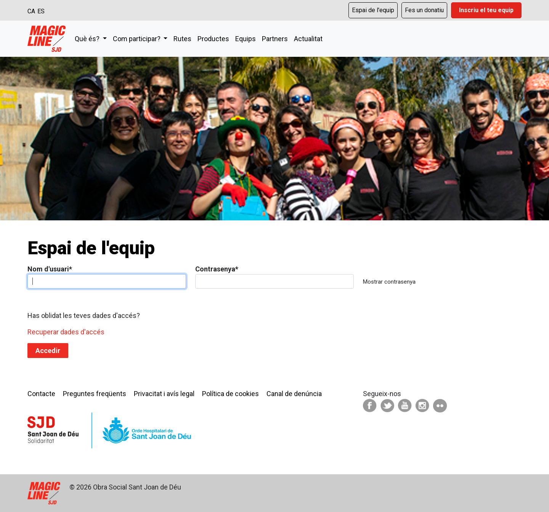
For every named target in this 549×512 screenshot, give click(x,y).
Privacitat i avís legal (164, 394)
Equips (245, 39)
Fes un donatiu (424, 10)
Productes (213, 39)
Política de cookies (230, 394)
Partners (275, 39)
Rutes (182, 39)
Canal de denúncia (294, 394)
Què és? (88, 39)
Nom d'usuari (49, 269)
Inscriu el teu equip (486, 10)
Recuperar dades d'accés (65, 332)
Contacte (41, 394)
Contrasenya (216, 269)
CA (31, 11)
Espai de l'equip (373, 10)
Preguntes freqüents (94, 394)
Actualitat (308, 39)
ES (41, 11)
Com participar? (137, 39)
